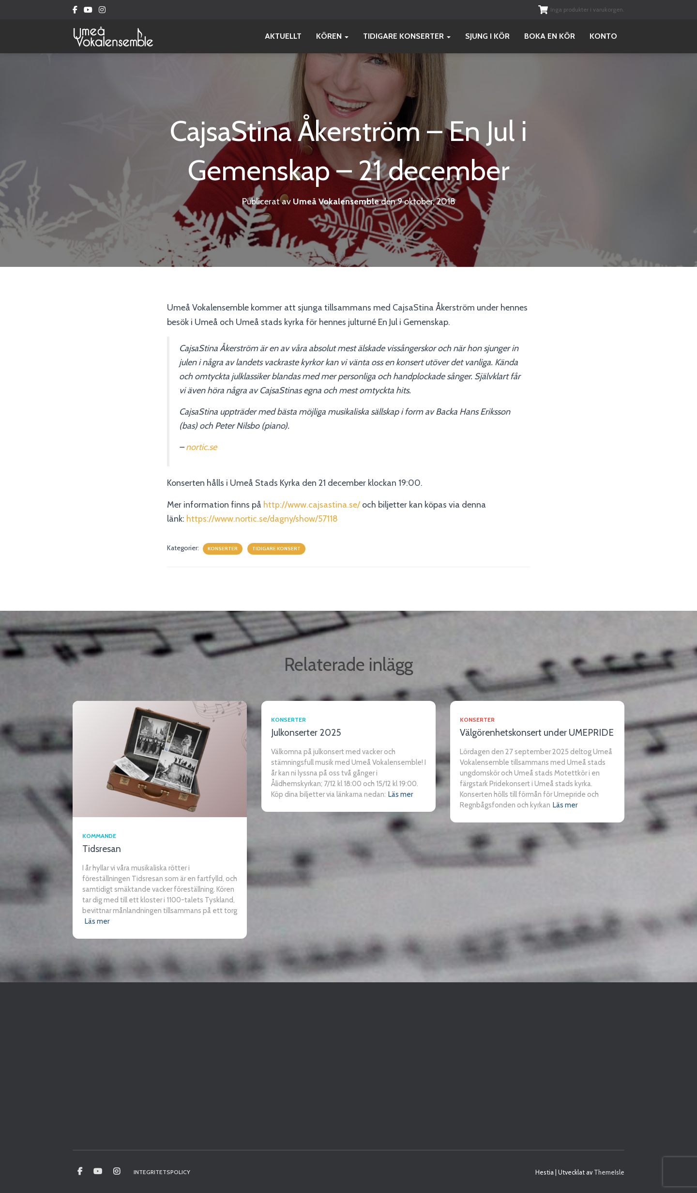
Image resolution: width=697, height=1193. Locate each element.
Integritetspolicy (162, 1172)
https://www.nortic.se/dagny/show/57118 (262, 518)
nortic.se (201, 447)
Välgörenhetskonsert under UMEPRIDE (537, 732)
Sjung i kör (487, 36)
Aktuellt (283, 36)
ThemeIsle (609, 1172)
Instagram (102, 11)
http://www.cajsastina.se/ (311, 504)
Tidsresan (101, 848)
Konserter (223, 548)
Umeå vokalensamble (80, 1172)
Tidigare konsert (276, 548)
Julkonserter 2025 (306, 732)
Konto (603, 36)
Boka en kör (549, 36)
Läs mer (97, 921)
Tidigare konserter (407, 36)
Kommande (99, 835)
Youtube (88, 11)
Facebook (75, 11)
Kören (332, 36)
